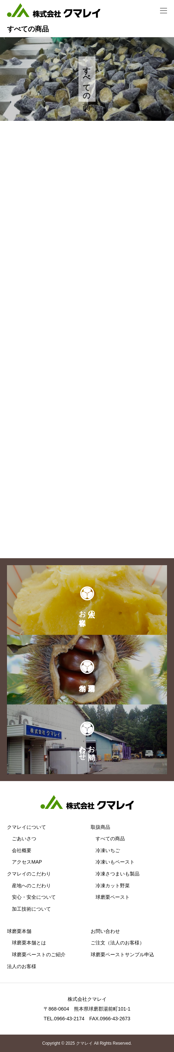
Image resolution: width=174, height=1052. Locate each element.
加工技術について (31, 909)
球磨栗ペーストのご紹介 (39, 954)
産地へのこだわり (31, 885)
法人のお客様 (21, 966)
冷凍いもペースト (115, 862)
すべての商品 (110, 838)
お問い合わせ (105, 931)
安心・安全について (34, 897)
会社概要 (21, 850)
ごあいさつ (24, 838)
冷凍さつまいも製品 (117, 873)
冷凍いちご (108, 850)
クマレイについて (26, 827)
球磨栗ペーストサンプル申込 (122, 954)
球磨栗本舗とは (29, 942)
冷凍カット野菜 (113, 885)
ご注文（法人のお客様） (117, 942)
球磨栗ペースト (113, 897)
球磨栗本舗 (19, 931)
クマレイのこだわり (29, 873)
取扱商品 (100, 827)
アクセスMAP (27, 862)
